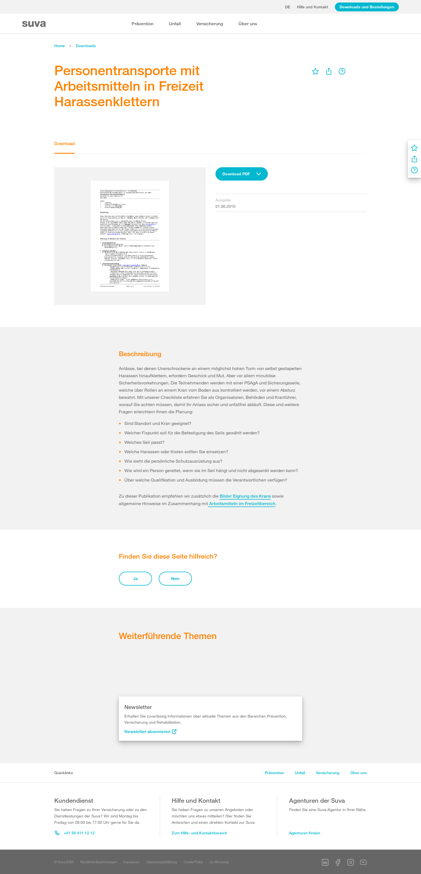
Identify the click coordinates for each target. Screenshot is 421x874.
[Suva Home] (34, 24)
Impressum (132, 862)
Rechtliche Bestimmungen (98, 862)
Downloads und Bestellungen (367, 6)
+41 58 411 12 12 (75, 832)
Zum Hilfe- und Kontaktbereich (199, 832)
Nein (175, 578)
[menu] (315, 71)
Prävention (142, 23)
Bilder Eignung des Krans (245, 496)
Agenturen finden (304, 832)
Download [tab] (64, 143)
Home (59, 45)
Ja (135, 578)
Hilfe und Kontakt (312, 6)
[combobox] (241, 174)
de (287, 6)
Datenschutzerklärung (161, 862)
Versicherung (209, 23)
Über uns (247, 23)
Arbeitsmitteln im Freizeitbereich (241, 503)
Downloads (86, 45)
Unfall (175, 23)
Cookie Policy (193, 862)
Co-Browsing (219, 862)
